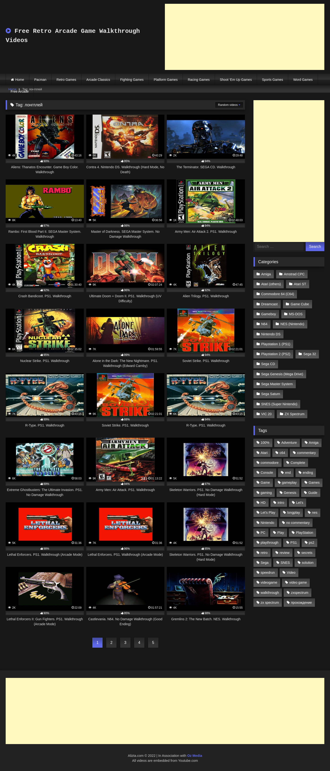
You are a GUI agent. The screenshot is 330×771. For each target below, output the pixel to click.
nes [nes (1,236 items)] (314, 512)
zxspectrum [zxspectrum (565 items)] (300, 592)
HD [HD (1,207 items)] (263, 502)
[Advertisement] (244, 37)
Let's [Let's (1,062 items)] (299, 502)
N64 (264, 324)
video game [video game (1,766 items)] (298, 582)
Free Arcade (20, 91)
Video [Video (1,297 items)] (291, 572)
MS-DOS (296, 314)
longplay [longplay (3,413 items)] (293, 512)
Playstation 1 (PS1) (275, 344)
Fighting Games (132, 80)
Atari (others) (271, 284)
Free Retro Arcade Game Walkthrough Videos (73, 36)
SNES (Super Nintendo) (279, 404)
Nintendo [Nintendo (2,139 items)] (267, 523)
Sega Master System (277, 384)
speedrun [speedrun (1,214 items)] (268, 572)
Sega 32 (309, 354)
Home (19, 80)
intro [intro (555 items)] (281, 502)
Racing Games (199, 80)
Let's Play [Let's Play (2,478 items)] (268, 512)
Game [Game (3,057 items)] (265, 482)
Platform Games (166, 80)
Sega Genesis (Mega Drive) (282, 374)
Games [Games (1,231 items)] (314, 482)
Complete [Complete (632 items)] (298, 463)
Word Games (303, 80)
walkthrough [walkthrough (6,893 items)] (270, 592)
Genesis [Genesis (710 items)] (290, 493)
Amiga (266, 274)
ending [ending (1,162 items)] (308, 472)
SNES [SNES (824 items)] (285, 562)
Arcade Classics (98, 80)
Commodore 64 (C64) (277, 294)
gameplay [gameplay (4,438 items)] (289, 482)
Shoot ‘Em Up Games (236, 80)
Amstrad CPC (294, 274)
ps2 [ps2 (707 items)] (311, 542)
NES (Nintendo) (292, 324)
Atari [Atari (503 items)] (264, 453)
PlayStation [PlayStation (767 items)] (304, 532)
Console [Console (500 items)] (267, 472)
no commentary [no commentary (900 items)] (298, 523)
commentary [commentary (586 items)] (306, 453)
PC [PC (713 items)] (263, 532)
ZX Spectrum (294, 414)
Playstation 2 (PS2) (275, 354)
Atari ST (300, 284)
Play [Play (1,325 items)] (280, 532)
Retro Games (66, 80)
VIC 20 (266, 414)
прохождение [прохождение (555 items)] (301, 602)
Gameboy (268, 314)
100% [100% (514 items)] (265, 442)
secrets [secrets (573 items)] (306, 553)
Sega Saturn (270, 394)
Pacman (40, 80)
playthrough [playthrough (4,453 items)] (269, 542)
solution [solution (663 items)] (308, 562)
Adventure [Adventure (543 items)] (289, 442)
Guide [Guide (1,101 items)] (312, 493)
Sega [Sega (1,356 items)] (265, 562)
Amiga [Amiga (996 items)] (313, 442)
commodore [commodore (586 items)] (270, 463)
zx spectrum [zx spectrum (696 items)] (270, 602)
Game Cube (300, 304)
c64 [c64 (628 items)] (282, 453)
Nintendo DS (271, 334)
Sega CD (268, 364)
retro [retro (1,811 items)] (264, 553)
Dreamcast (269, 304)
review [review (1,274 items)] (285, 553)
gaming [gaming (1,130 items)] (266, 493)
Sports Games (272, 80)
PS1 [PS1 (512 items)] (293, 542)
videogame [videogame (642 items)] (269, 582)
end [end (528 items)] (288, 472)
